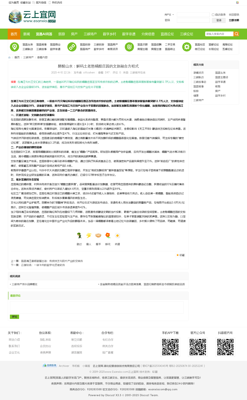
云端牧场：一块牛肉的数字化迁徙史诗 (43, 265)
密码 (167, 20)
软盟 (154, 372)
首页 (14, 34)
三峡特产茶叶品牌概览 (24, 284)
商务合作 (107, 346)
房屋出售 (156, 49)
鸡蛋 (117, 239)
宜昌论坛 (167, 34)
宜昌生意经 (221, 77)
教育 (217, 86)
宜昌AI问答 (44, 34)
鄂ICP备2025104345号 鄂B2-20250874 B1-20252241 (173, 366)
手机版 (76, 366)
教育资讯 (113, 49)
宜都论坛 (214, 44)
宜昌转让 (170, 49)
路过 (79, 239)
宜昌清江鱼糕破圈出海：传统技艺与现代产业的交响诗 (52, 261)
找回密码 (234, 14)
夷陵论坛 (227, 44)
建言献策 (76, 352)
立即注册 (234, 20)
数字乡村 (109, 34)
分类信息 (148, 34)
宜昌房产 (113, 44)
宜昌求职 (142, 44)
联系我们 (14, 346)
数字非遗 (128, 34)
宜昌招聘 (156, 44)
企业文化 (14, 352)
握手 (98, 239)
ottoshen (89, 72)
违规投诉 (76, 346)
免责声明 (45, 352)
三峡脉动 (28, 49)
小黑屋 (86, 366)
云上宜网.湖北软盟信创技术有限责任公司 (116, 366)
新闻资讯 (198, 72)
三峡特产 (90, 34)
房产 (74, 34)
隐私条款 (45, 339)
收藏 (182, 255)
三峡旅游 (99, 44)
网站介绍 (14, 339)
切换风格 (237, 2)
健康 (196, 95)
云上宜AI (9, 57)
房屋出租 (142, 49)
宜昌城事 (41, 44)
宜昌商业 (55, 44)
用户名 (168, 15)
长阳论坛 (214, 49)
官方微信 (41, 2)
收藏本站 (25, 2)
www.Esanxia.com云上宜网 (122, 372)
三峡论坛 (186, 34)
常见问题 (76, 339)
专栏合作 (107, 339)
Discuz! (110, 395)
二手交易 (170, 44)
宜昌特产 (85, 49)
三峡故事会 (41, 49)
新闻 (26, 34)
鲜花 (108, 239)
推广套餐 (107, 352)
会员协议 (45, 346)
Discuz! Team (149, 395)
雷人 (89, 239)
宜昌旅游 (85, 44)
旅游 (61, 34)
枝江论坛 (200, 49)
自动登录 (219, 14)
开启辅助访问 (234, 2)
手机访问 (57, 2)
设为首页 (14, 2)
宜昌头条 (28, 44)
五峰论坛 (227, 49)
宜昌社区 (200, 44)
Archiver (64, 366)
